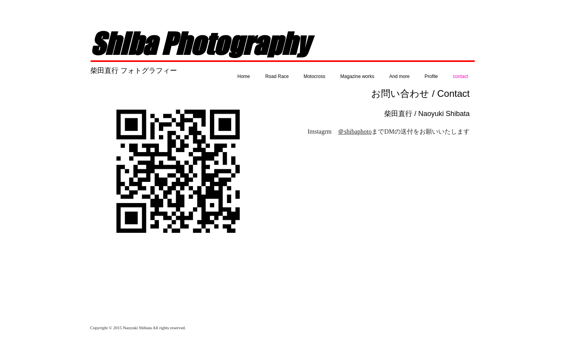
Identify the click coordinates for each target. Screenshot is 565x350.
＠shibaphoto (355, 131)
